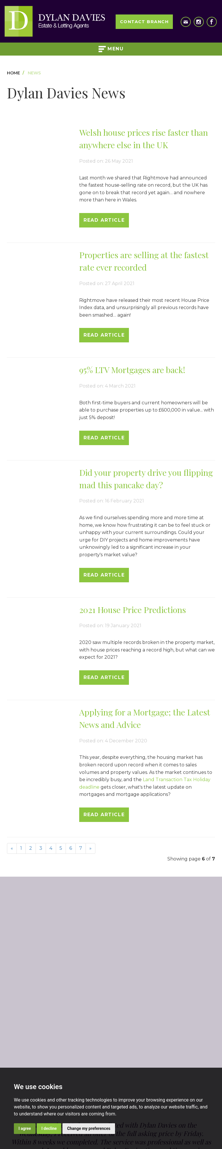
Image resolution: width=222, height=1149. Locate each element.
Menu (111, 49)
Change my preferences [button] (88, 1128)
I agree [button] (24, 1128)
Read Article (104, 220)
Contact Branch (144, 21)
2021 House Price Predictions (132, 609)
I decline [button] (49, 1128)
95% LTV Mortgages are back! (132, 369)
